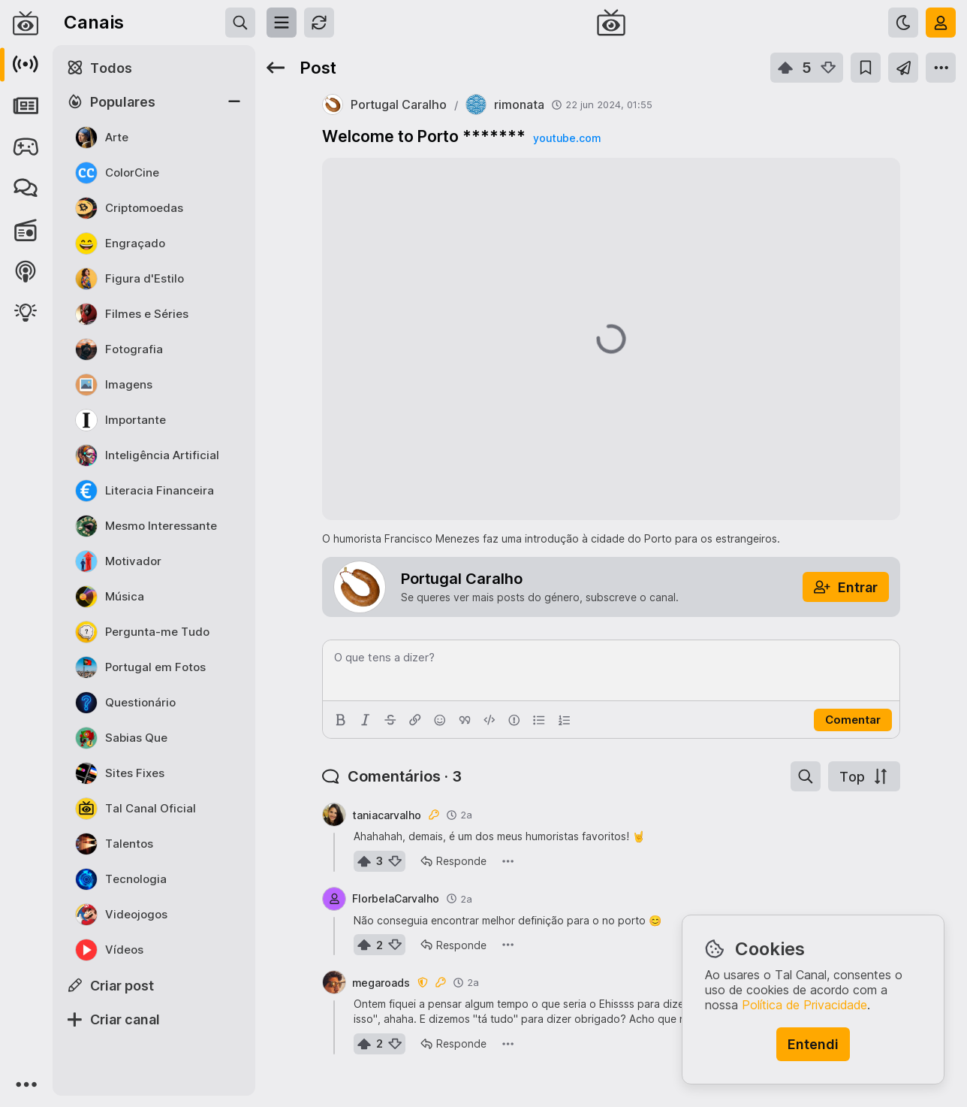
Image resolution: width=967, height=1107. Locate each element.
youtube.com (567, 138)
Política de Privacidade (804, 1004)
